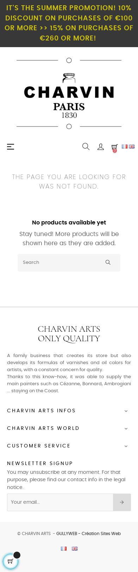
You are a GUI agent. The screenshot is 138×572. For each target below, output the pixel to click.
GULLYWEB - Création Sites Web (88, 534)
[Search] (69, 263)
